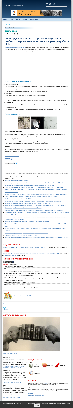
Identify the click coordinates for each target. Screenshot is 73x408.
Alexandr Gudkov (6, 370)
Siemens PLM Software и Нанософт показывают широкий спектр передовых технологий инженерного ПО (33, 201)
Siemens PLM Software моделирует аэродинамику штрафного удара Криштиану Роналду (28, 203)
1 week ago (18, 397)
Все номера (6, 304)
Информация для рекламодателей (36, 395)
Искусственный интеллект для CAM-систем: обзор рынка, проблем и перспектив (25, 247)
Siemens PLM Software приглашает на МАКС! (17, 180)
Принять (37, 405)
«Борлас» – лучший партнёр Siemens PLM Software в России (21, 235)
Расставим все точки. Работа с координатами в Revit (19, 266)
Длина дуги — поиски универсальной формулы (18, 284)
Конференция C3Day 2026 (10, 255)
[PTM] (4, 385)
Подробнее (30, 393)
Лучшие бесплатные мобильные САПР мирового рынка (20, 268)
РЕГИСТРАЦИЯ (9, 159)
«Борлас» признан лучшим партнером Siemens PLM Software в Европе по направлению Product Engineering (34, 210)
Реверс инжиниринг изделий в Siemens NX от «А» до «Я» (20, 282)
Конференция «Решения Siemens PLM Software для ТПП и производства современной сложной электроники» (34, 187)
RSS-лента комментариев (10, 353)
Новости (5, 19)
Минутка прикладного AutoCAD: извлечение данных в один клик (22, 271)
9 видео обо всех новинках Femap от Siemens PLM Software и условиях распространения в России (31, 196)
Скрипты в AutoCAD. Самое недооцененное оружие (19, 275)
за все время (13, 264)
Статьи (11, 19)
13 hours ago (18, 382)
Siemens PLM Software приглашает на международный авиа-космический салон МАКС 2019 (29, 185)
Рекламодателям (33, 19)
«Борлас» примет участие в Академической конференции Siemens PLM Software (26, 233)
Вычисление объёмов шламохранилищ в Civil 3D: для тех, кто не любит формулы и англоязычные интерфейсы (35, 273)
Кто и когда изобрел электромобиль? (15, 280)
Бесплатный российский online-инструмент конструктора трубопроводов (24, 287)
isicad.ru (45, 383)
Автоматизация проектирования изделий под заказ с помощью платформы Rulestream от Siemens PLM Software (35, 183)
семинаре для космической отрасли (16, 47)
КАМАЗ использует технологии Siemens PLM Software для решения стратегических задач (29, 199)
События (24, 19)
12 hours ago (18, 367)
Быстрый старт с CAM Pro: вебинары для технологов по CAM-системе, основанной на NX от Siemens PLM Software (36, 194)
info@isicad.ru (45, 387)
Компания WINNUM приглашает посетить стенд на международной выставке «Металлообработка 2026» (31, 253)
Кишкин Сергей (6, 357)
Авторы (18, 19)
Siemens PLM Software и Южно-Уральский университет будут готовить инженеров (27, 221)
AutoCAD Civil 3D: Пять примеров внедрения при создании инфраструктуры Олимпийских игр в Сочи (32, 278)
